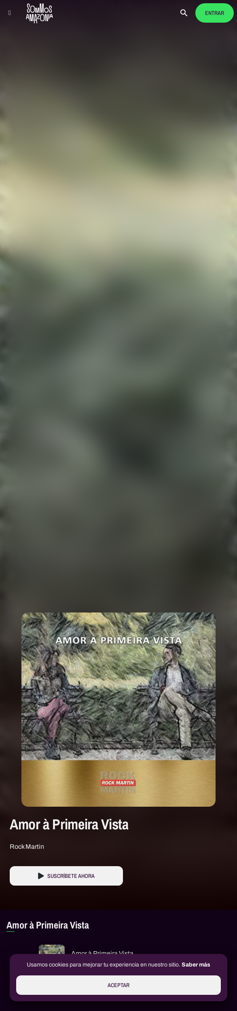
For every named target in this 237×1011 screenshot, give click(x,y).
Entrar (214, 13)
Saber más (196, 965)
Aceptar (118, 985)
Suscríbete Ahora (71, 876)
